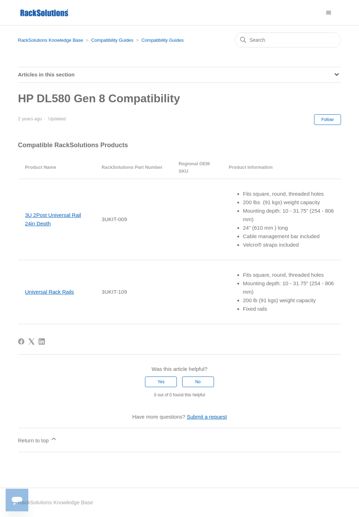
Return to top (37, 439)
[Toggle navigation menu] (328, 12)
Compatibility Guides (112, 40)
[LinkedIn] (42, 341)
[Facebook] (21, 341)
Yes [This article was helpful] (161, 381)
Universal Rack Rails (49, 292)
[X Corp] (31, 341)
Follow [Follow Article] (328, 119)
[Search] (288, 40)
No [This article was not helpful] (198, 381)
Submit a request (207, 417)
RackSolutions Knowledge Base (50, 40)
